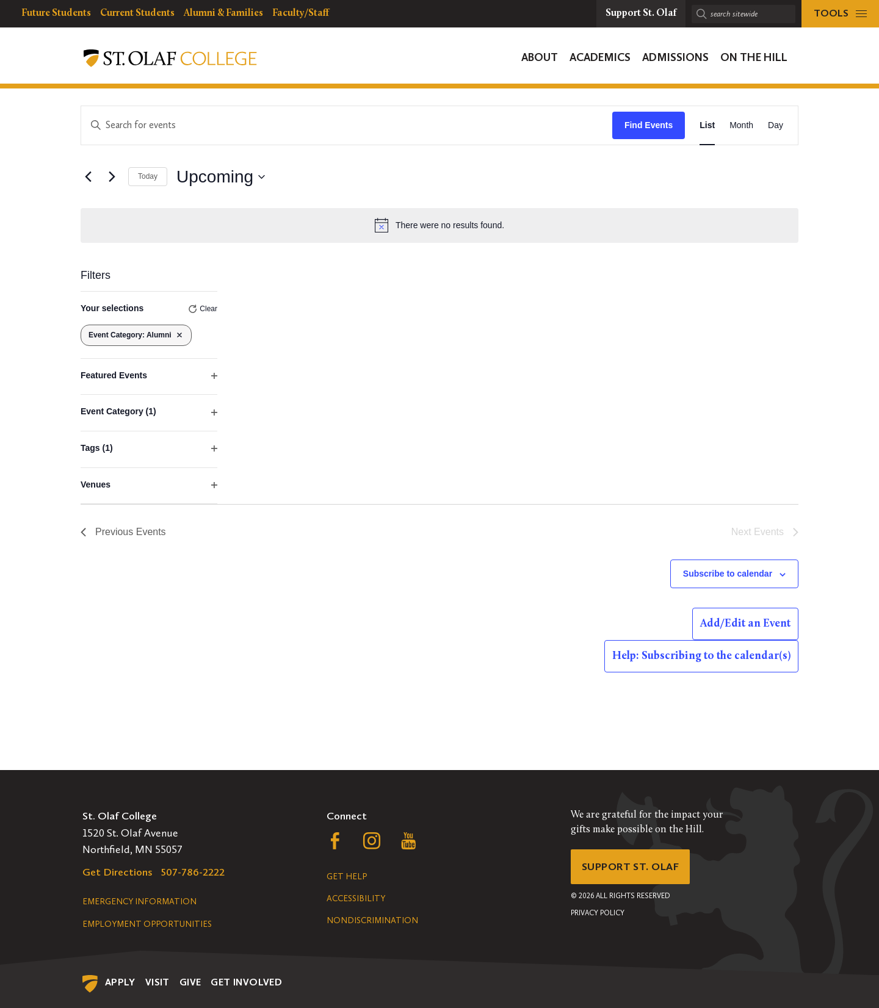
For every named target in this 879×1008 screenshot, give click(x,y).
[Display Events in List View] (707, 125)
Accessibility (356, 898)
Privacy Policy (597, 914)
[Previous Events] (88, 177)
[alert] (439, 225)
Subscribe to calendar (727, 573)
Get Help (347, 876)
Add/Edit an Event (745, 624)
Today (147, 176)
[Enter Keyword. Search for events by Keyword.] (346, 125)
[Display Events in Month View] (741, 125)
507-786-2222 (193, 872)
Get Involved (246, 982)
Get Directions (117, 872)
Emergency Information (139, 901)
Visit (157, 982)
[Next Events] (111, 177)
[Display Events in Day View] (775, 125)
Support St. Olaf (632, 867)
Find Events (648, 125)
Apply (120, 982)
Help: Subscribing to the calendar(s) (701, 656)
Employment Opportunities (147, 924)
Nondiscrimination (372, 920)
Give (190, 982)
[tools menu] (840, 13)
